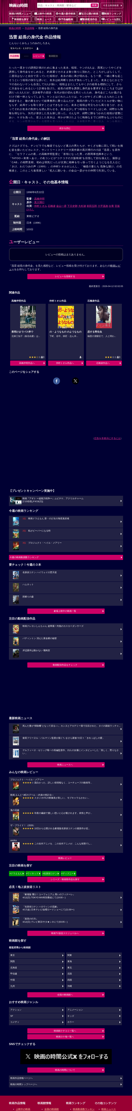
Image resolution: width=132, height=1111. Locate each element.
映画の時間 (15, 28)
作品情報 (29, 28)
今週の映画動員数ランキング (24, 557)
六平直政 (103, 205)
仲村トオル (40, 205)
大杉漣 (82, 205)
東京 (12, 955)
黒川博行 (39, 202)
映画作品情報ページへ (21, 1078)
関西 (12, 961)
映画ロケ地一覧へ (65, 1036)
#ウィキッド (32, 873)
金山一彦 (61, 205)
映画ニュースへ (65, 764)
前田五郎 (92, 205)
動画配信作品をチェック (65, 665)
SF (11, 1016)
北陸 (69, 974)
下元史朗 (72, 205)
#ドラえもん (16, 873)
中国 (12, 980)
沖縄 (69, 986)
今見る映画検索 (111, 5)
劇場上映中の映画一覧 (65, 611)
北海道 (13, 967)
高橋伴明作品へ (27, 363)
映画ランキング (111, 13)
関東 (69, 955)
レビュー (37, 56)
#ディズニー (67, 873)
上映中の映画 (43, 13)
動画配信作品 (88, 19)
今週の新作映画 (65, 13)
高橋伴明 (39, 198)
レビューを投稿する (65, 276)
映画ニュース (43, 19)
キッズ (70, 1016)
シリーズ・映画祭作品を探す (65, 879)
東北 (69, 967)
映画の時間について (65, 1070)
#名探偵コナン (50, 873)
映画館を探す (20, 19)
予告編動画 (65, 19)
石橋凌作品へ (103, 363)
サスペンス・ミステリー (21, 48)
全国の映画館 (51, 1109)
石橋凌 (52, 205)
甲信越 (13, 974)
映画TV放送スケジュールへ (65, 933)
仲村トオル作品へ (65, 363)
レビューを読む (111, 19)
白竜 (111, 205)
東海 (69, 961)
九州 (12, 986)
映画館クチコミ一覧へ (65, 1030)
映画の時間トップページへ (23, 1084)
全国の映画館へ (65, 994)
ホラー (70, 1022)
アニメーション (75, 1010)
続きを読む (65, 128)
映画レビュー (65, 858)
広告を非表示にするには (107, 438)
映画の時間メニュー (20, 13)
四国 (69, 980)
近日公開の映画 (88, 13)
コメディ (14, 1022)
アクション (15, 1010)
